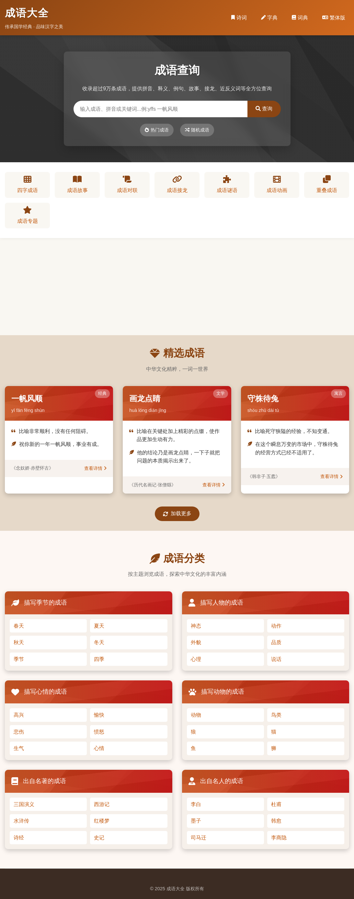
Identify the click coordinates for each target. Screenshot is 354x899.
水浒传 (21, 821)
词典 (300, 17)
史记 (99, 837)
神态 (196, 626)
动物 (196, 715)
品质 (276, 642)
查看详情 (95, 468)
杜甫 (276, 804)
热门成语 (157, 129)
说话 (276, 659)
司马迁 (198, 837)
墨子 (196, 821)
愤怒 (99, 731)
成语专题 (27, 215)
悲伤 (19, 731)
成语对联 (127, 184)
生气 (19, 748)
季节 (19, 659)
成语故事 (77, 184)
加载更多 (177, 514)
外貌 (196, 642)
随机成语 (197, 129)
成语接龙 (177, 184)
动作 (276, 626)
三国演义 (24, 804)
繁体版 (333, 17)
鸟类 (276, 715)
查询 (264, 108)
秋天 (19, 642)
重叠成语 (326, 184)
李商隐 (279, 837)
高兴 (19, 715)
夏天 (99, 626)
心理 (196, 659)
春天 (19, 626)
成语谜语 (227, 184)
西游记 (101, 804)
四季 (99, 659)
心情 (99, 748)
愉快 (99, 715)
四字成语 (27, 184)
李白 (196, 804)
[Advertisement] (177, 286)
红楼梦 (101, 821)
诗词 (239, 17)
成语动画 (277, 184)
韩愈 (276, 821)
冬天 (99, 642)
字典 (269, 17)
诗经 (19, 837)
